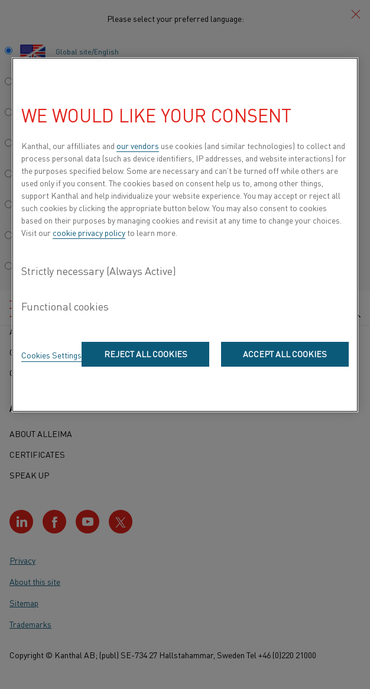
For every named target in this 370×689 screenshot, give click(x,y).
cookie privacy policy (89, 232)
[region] (185, 234)
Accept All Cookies (285, 354)
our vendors (137, 145)
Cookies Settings (51, 355)
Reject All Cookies (145, 354)
